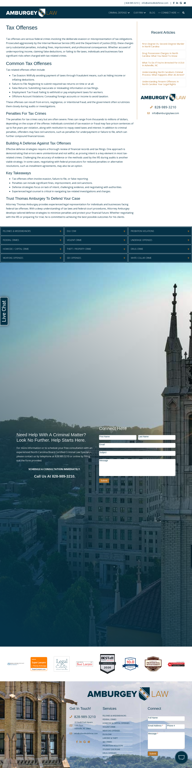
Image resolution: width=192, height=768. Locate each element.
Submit (104, 480)
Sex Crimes (107, 742)
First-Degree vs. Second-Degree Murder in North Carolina (163, 45)
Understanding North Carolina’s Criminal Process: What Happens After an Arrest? (163, 73)
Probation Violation (113, 745)
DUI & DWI (107, 734)
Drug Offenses (109, 753)
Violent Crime (109, 727)
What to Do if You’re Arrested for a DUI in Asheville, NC (163, 64)
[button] (128, 13)
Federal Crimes (109, 719)
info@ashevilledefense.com (155, 2)
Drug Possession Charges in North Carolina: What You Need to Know (160, 54)
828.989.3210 (132, 2)
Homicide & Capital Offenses (116, 723)
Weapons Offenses (111, 730)
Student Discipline (111, 749)
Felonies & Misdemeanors (114, 715)
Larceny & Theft (110, 738)
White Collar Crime (112, 757)
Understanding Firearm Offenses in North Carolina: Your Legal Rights (160, 83)
